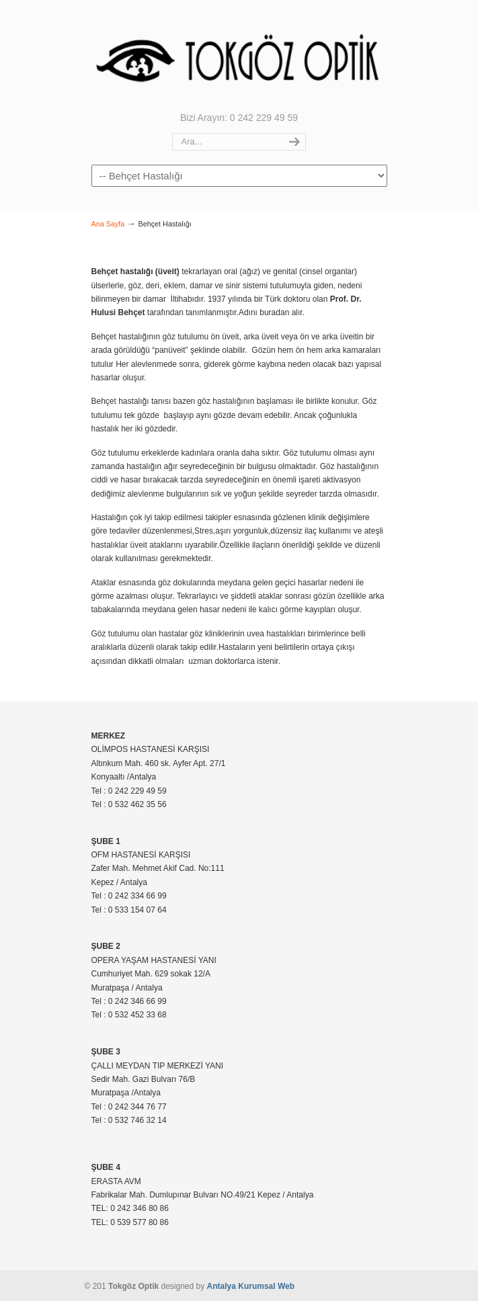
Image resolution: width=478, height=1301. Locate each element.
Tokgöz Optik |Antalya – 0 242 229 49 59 (239, 54)
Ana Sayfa (108, 224)
